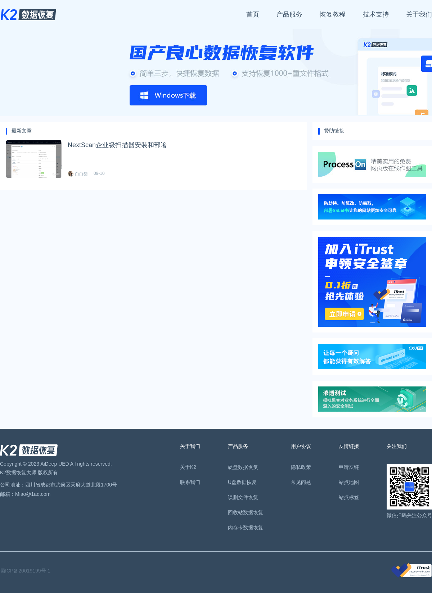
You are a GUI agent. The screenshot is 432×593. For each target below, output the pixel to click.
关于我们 (419, 14)
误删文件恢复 (243, 497)
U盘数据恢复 (242, 482)
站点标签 (349, 497)
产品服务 (289, 14)
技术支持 (376, 14)
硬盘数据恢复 (243, 467)
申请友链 (349, 467)
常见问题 (301, 482)
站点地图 (349, 482)
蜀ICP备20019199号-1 (25, 571)
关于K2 (188, 467)
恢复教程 (333, 14)
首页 (252, 14)
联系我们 (190, 482)
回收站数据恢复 (245, 512)
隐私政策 (301, 467)
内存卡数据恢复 (245, 527)
